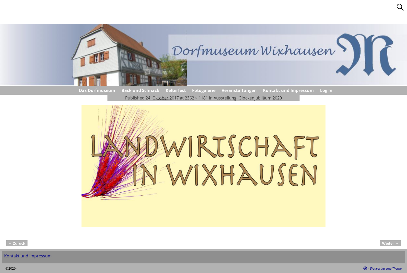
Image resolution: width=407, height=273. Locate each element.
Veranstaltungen (239, 90)
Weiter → (390, 243)
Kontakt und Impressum (288, 90)
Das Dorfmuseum (97, 90)
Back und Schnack (140, 90)
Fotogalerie (203, 90)
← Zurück (16, 243)
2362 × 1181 (196, 98)
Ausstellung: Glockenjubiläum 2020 (248, 98)
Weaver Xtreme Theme (386, 268)
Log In (326, 90)
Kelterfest (176, 90)
